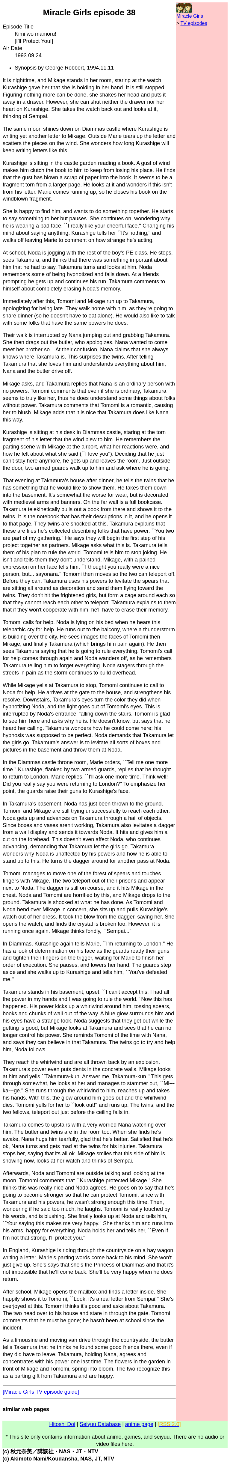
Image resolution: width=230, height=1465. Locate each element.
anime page (139, 1424)
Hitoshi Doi (62, 1424)
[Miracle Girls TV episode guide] (41, 1392)
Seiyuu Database (100, 1424)
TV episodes (194, 23)
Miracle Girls (189, 16)
